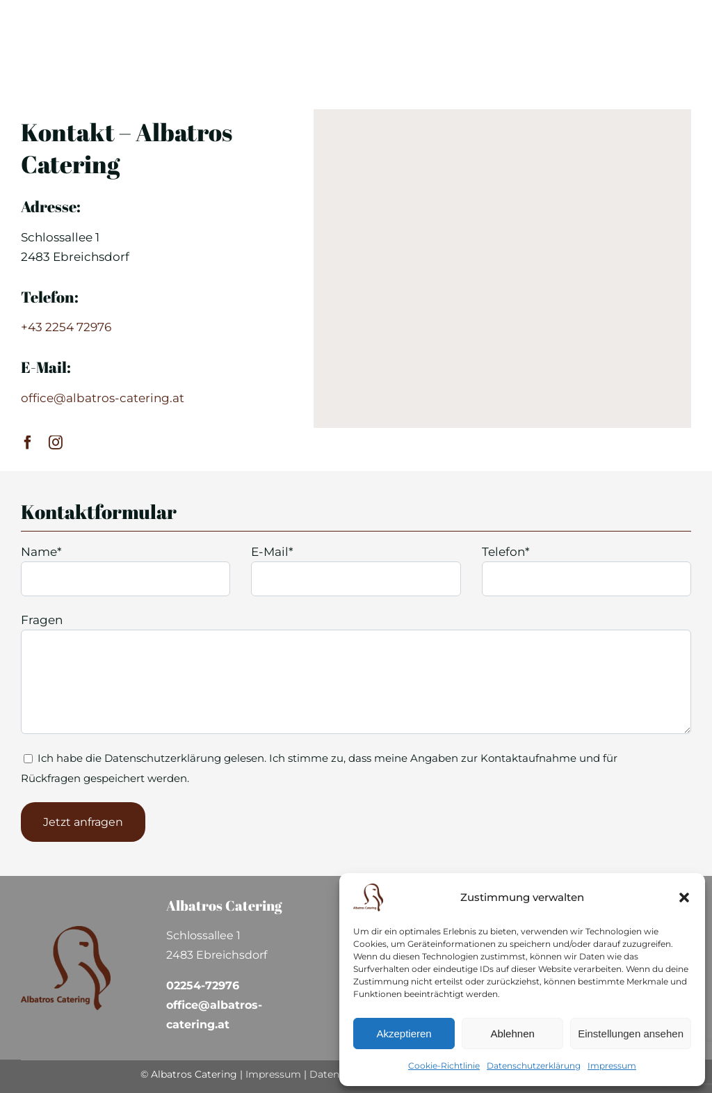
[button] (684, 897)
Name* (41, 552)
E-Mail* (272, 552)
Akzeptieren (403, 1033)
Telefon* (506, 552)
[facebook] (28, 442)
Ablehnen (512, 1033)
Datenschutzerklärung (534, 1065)
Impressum (612, 1065)
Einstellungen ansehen (630, 1033)
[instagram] (56, 442)
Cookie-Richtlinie (444, 1065)
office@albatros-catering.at (102, 398)
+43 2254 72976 (66, 327)
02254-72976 (202, 985)
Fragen (42, 620)
